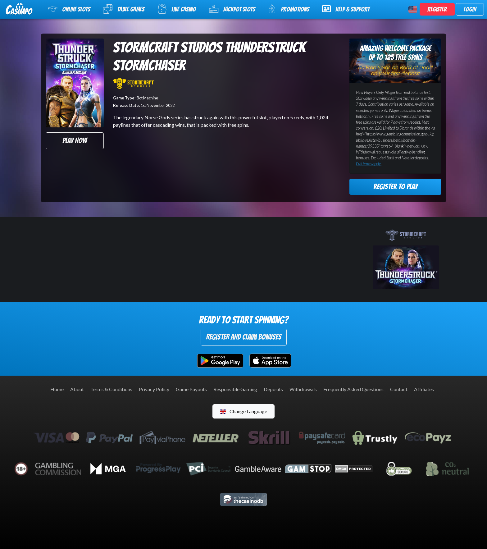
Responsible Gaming (235, 389)
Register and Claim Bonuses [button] (243, 337)
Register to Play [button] (395, 186)
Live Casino (176, 9)
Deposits (273, 389)
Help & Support (346, 8)
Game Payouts (191, 389)
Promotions (288, 8)
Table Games (123, 9)
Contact (398, 389)
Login (470, 9)
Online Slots (69, 9)
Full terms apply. (368, 163)
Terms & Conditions (111, 389)
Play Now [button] (74, 140)
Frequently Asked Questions (353, 389)
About (77, 389)
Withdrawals (303, 389)
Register (437, 9)
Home (57, 389)
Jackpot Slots (232, 9)
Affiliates (424, 389)
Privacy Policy (154, 389)
